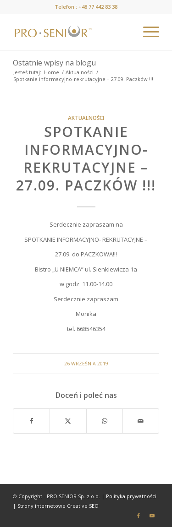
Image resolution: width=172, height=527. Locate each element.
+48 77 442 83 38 (97, 6)
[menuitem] (146, 31)
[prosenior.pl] (71, 31)
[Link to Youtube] (152, 515)
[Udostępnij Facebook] (31, 421)
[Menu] (146, 31)
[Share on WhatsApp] (104, 421)
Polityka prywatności (131, 496)
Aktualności (86, 117)
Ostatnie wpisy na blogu (54, 63)
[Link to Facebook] (138, 515)
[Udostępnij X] (68, 421)
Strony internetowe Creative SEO (58, 505)
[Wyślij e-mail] (141, 421)
